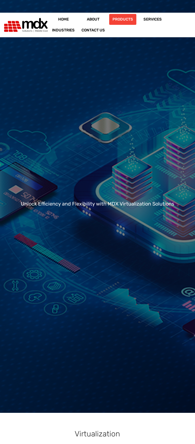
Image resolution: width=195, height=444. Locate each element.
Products (122, 19)
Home (63, 19)
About (93, 19)
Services (152, 19)
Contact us (93, 30)
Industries (63, 30)
